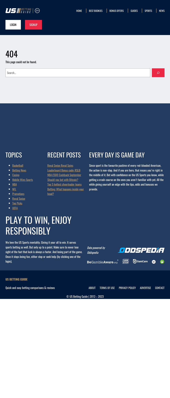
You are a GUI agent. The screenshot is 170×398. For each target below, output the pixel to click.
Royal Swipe (18, 198)
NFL (14, 189)
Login (13, 24)
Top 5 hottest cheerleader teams (64, 184)
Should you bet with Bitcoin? (62, 179)
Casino (15, 175)
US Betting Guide (16, 279)
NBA (14, 184)
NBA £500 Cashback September (64, 175)
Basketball (17, 165)
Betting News (19, 170)
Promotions (18, 193)
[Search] (158, 72)
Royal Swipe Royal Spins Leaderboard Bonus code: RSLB (63, 167)
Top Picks (17, 203)
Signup (33, 24)
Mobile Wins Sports (22, 179)
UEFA (15, 208)
